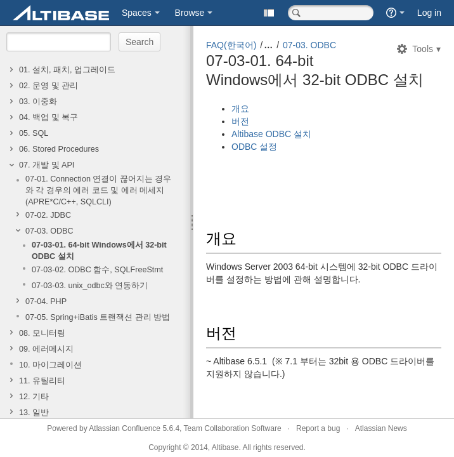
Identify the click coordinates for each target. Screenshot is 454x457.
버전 (240, 121)
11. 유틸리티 (42, 380)
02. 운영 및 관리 (48, 85)
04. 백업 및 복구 (48, 117)
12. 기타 (34, 396)
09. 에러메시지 (46, 349)
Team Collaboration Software (233, 428)
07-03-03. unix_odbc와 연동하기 (90, 285)
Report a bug (318, 428)
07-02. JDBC (48, 215)
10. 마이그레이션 (50, 365)
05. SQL (33, 133)
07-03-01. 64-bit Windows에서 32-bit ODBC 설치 (99, 251)
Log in (429, 13)
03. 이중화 (38, 101)
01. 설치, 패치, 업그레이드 (67, 69)
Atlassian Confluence (124, 428)
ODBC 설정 (254, 147)
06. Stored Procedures (59, 149)
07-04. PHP (46, 301)
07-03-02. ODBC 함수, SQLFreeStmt (97, 269)
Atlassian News (381, 428)
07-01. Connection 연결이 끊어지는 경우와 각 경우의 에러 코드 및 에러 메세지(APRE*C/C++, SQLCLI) (98, 190)
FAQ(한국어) (231, 45)
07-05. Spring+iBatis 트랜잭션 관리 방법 (97, 317)
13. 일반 (34, 412)
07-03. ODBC (49, 231)
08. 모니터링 (42, 333)
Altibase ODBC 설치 (271, 134)
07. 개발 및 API (46, 165)
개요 (240, 108)
